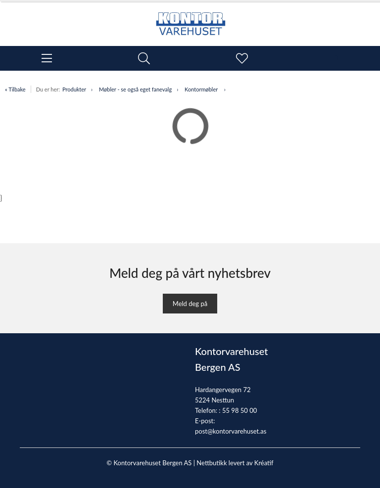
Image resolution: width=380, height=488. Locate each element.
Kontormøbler (202, 89)
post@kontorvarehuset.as (230, 431)
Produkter (74, 89)
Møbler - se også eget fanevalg (135, 89)
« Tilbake (15, 89)
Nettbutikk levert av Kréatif (234, 463)
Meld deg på (190, 304)
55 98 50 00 (239, 410)
